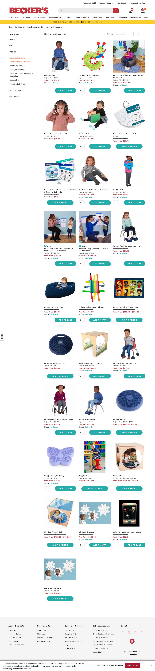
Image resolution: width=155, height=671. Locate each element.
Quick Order (41, 630)
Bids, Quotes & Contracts (103, 634)
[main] (95, 323)
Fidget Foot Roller (87, 419)
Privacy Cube (119, 476)
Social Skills (14, 80)
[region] (77, 665)
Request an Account (73, 641)
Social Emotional (32, 27)
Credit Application (100, 637)
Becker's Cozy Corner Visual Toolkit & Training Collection (60, 191)
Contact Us (123, 3)
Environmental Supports (20, 61)
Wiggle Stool (84, 476)
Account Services (107, 3)
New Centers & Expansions (104, 645)
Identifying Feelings (17, 65)
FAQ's (67, 645)
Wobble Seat (50, 75)
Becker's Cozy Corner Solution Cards (127, 135)
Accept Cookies (133, 665)
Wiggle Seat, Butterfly (54, 476)
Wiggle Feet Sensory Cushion (126, 246)
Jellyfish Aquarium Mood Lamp (127, 532)
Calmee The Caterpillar (89, 75)
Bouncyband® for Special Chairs (58, 419)
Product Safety (14, 634)
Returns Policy (71, 637)
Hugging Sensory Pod (53, 307)
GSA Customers (43, 641)
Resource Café (89, 3)
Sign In (132, 12)
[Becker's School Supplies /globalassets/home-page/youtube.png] (132, 644)
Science (12, 52)
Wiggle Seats (119, 419)
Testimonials (13, 641)
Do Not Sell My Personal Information (110, 665)
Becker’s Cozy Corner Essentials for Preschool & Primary (58, 250)
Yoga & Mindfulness (18, 84)
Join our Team (14, 637)
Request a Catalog (44, 637)
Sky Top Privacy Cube (53, 532)
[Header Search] (85, 10)
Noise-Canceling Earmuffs (56, 134)
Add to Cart (65, 90)
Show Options (129, 146)
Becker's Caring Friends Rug (125, 307)
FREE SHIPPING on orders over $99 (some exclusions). (77, 22)
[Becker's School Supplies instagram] (136, 634)
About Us (12, 630)
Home (10, 27)
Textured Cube (85, 134)
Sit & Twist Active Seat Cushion (93, 190)
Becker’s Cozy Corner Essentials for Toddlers (93, 250)
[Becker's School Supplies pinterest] (129, 634)
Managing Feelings (17, 69)
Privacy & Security (16, 645)
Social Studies (15, 91)
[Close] (151, 665)
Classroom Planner (101, 648)
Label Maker (98, 652)
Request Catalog (138, 3)
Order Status (70, 648)
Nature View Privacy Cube (90, 363)
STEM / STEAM (14, 97)
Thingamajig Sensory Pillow (91, 307)
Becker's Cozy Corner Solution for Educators (128, 76)
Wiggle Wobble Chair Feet (124, 363)
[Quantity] (47, 90)
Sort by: (120, 34)
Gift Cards (41, 634)
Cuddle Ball (118, 190)
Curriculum (19, 27)
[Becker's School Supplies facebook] (123, 634)
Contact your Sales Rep (103, 641)
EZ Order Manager (100, 630)
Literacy (12, 39)
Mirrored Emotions (87, 532)
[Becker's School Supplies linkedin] (142, 634)
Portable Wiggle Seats (54, 363)
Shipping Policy (71, 634)
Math (10, 46)
